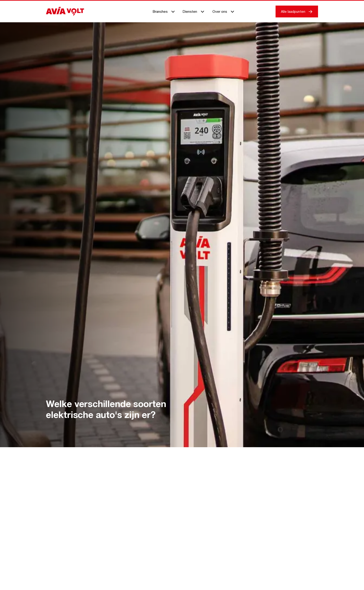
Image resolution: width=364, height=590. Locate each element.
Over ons (223, 11)
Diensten (194, 11)
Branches (164, 11)
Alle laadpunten (297, 11)
